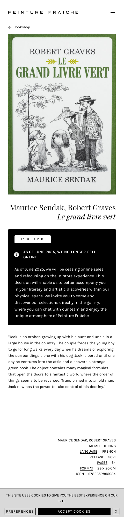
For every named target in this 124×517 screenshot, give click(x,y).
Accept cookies (74, 511)
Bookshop (19, 27)
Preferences (20, 511)
